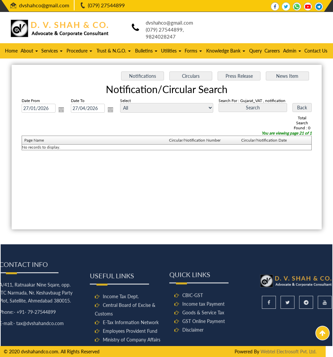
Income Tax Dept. (121, 325)
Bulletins (146, 51)
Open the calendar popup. (63, 110)
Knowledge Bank (225, 51)
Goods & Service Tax (203, 338)
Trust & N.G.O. (113, 51)
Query (255, 51)
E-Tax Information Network (131, 351)
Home (11, 51)
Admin (292, 51)
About (29, 51)
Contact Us (315, 51)
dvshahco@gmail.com (44, 5)
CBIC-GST (192, 320)
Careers (272, 51)
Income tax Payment (203, 329)
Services (52, 51)
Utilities (171, 51)
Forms (193, 51)
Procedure (79, 51)
